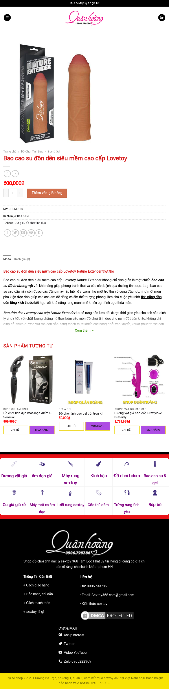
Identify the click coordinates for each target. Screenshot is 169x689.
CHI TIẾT (16, 429)
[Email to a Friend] (23, 233)
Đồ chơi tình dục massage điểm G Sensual (27, 415)
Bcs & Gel (54, 151)
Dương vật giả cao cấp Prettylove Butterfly (138, 415)
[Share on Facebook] (7, 233)
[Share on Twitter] (15, 233)
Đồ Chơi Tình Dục (32, 151)
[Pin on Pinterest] (31, 233)
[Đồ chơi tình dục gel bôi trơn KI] (84, 379)
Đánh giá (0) (22, 259)
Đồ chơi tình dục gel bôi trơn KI (81, 413)
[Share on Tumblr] (39, 233)
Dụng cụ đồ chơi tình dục (30, 222)
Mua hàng (42, 429)
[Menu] (7, 17)
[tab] (7, 259)
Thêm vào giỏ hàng (47, 193)
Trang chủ (10, 151)
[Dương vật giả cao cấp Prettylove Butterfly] (140, 379)
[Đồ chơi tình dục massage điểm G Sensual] (29, 379)
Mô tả (7, 259)
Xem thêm (82, 330)
